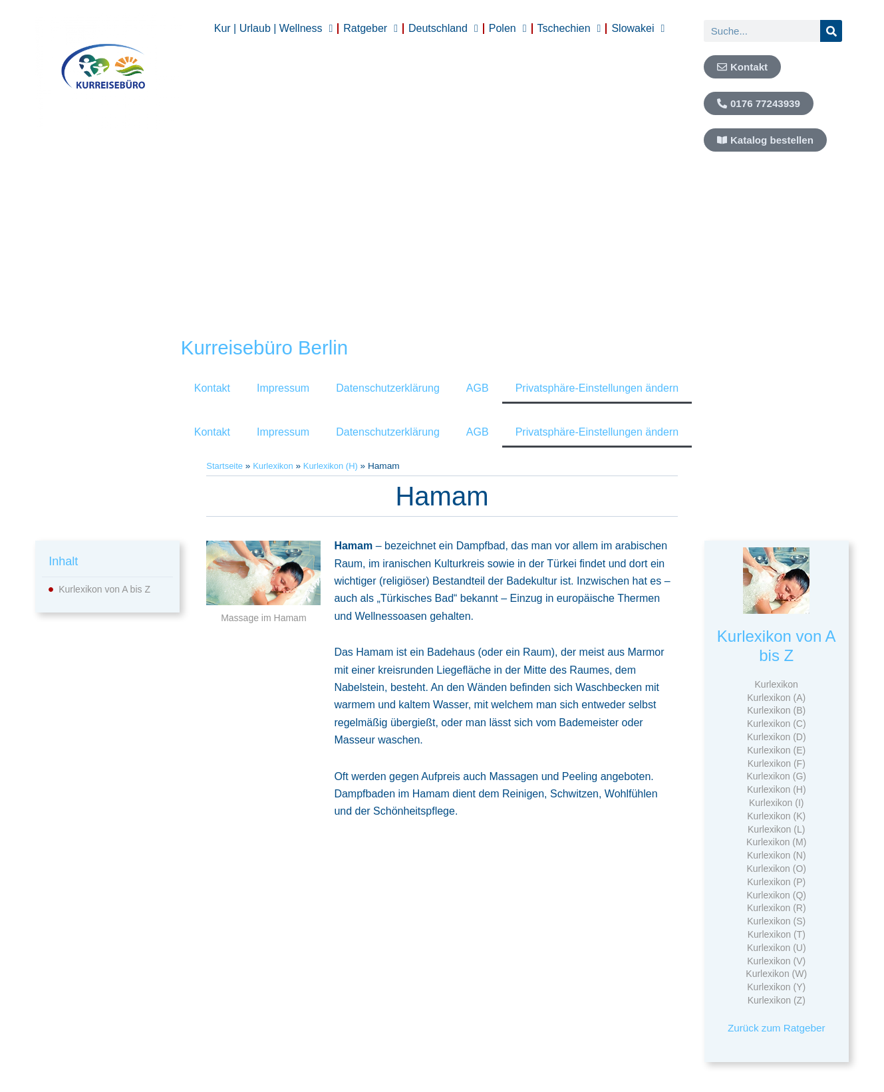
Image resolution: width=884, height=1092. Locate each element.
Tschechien (569, 29)
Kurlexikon (276, 466)
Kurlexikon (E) (776, 750)
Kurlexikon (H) (335, 466)
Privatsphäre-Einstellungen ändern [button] (597, 388)
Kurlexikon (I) (776, 802)
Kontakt (212, 388)
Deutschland (443, 29)
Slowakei (637, 29)
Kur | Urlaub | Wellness (273, 29)
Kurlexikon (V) (776, 961)
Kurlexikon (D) (776, 737)
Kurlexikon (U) (776, 947)
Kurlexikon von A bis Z (104, 589)
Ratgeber (370, 29)
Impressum (283, 388)
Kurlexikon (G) (776, 776)
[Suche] (831, 31)
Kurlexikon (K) (776, 816)
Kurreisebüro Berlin (272, 347)
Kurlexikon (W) (776, 973)
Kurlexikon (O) (776, 868)
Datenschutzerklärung (388, 388)
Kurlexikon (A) (776, 697)
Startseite (225, 466)
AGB (477, 388)
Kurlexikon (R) (776, 907)
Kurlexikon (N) (776, 855)
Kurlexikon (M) (776, 842)
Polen (508, 29)
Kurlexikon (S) (776, 921)
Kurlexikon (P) (776, 882)
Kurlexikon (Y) (776, 987)
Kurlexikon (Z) (777, 1000)
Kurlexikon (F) (777, 763)
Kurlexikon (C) (776, 723)
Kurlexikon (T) (777, 934)
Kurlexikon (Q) (776, 895)
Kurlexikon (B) (776, 710)
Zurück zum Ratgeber (776, 1027)
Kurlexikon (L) (776, 829)
